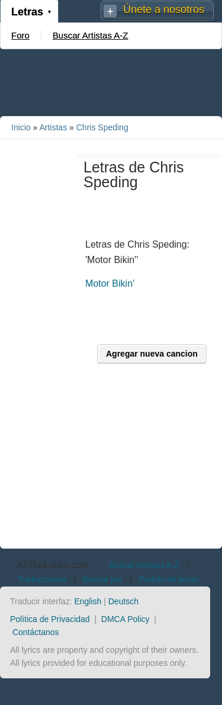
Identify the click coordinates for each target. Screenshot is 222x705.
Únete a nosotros (163, 9)
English (87, 601)
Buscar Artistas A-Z (90, 35)
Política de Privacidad (50, 619)
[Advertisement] (111, 81)
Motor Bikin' (109, 283)
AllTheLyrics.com (53, 565)
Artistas (53, 127)
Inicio (21, 127)
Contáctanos (35, 632)
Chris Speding (102, 127)
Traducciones (42, 579)
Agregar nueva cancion (152, 353)
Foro (20, 35)
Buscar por (103, 579)
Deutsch (123, 601)
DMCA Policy (125, 619)
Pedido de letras (168, 579)
